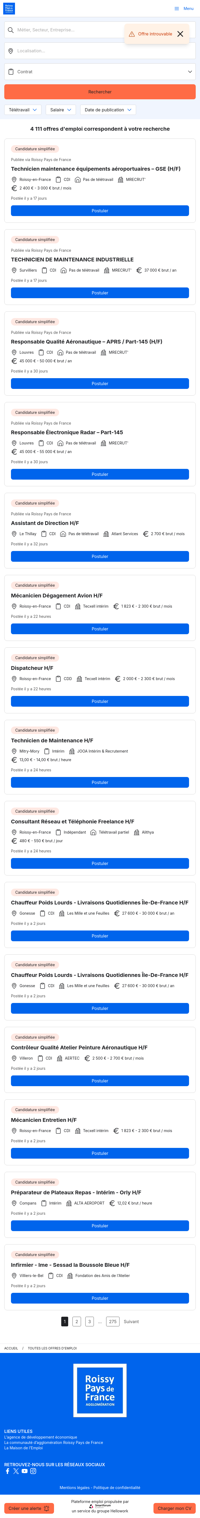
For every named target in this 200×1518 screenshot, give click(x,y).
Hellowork (119, 1511)
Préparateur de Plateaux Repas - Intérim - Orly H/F (76, 1194)
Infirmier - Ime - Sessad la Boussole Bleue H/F (70, 1267)
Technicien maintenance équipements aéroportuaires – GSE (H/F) (96, 169)
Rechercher (99, 91)
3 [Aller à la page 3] (89, 1321)
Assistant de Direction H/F (45, 525)
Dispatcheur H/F (32, 670)
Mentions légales (75, 1487)
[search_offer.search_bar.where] (100, 50)
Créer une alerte (29, 1508)
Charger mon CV (174, 1508)
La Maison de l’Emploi (23, 1448)
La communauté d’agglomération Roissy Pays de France (53, 1442)
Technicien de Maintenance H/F (52, 742)
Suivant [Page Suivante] (131, 1321)
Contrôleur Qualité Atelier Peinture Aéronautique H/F (79, 1049)
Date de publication (108, 109)
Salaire (60, 109)
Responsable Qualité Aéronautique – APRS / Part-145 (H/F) (86, 344)
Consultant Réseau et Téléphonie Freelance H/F (72, 823)
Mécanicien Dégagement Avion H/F (57, 597)
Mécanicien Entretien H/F (44, 1122)
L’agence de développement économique (40, 1437)
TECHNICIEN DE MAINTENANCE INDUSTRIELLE (72, 261)
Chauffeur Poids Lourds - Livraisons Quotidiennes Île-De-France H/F (100, 905)
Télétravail (23, 109)
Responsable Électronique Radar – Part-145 (67, 434)
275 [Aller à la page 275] (113, 1321)
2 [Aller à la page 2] (76, 1321)
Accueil (11, 1348)
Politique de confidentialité (117, 1487)
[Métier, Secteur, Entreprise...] (100, 29)
